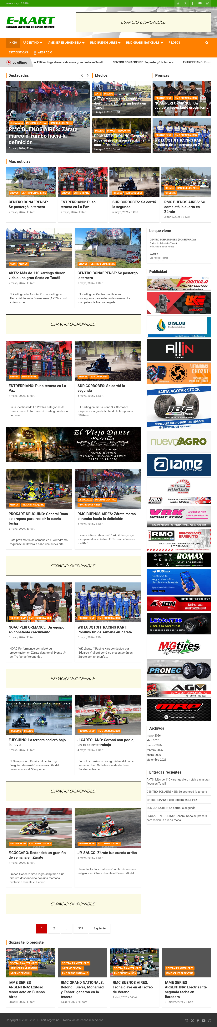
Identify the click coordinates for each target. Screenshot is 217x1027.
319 (80, 928)
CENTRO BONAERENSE (34, 193)
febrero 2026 (155, 750)
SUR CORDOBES (133, 193)
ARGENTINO (31, 42)
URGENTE (170, 193)
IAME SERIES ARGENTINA (64, 42)
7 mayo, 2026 (102, 112)
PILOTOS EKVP (164, 98)
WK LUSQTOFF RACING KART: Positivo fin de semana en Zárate (181, 142)
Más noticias (19, 161)
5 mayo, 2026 (17, 148)
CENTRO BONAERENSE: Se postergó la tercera (152, 62)
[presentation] (82, 75)
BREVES (14, 193)
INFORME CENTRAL (36, 123)
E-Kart (31, 148)
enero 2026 (154, 755)
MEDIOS (108, 93)
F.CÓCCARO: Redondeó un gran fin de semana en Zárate (37, 855)
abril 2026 (153, 740)
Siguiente (100, 928)
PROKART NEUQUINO (118, 130)
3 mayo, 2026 (172, 216)
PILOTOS (174, 42)
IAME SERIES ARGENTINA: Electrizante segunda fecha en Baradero (186, 989)
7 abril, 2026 (120, 997)
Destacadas (18, 75)
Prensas (162, 75)
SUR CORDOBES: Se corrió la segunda (171, 808)
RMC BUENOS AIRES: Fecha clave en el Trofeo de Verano (133, 987)
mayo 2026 (154, 735)
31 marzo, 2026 (174, 1001)
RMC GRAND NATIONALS (142, 42)
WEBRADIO (45, 52)
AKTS (98, 93)
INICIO (13, 42)
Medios (101, 75)
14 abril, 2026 (69, 1001)
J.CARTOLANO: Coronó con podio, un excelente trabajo (106, 742)
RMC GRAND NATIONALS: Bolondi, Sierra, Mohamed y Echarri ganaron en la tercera (82, 989)
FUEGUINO (15, 731)
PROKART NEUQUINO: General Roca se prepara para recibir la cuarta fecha (119, 140)
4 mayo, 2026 (86, 750)
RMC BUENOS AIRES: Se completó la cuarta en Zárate (184, 207)
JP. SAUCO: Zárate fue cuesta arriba (107, 853)
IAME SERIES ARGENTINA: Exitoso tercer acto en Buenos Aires (27, 989)
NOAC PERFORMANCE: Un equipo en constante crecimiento (181, 105)
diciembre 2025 (156, 759)
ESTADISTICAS (18, 52)
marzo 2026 (154, 745)
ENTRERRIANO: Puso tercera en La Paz (78, 204)
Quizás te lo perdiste (26, 942)
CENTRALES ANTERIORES (23, 963)
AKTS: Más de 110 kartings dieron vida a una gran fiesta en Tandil (70, 62)
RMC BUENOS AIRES (103, 42)
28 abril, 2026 (17, 1001)
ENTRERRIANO (81, 193)
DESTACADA (16, 123)
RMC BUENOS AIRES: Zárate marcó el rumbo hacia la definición (43, 135)
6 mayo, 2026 (102, 149)
